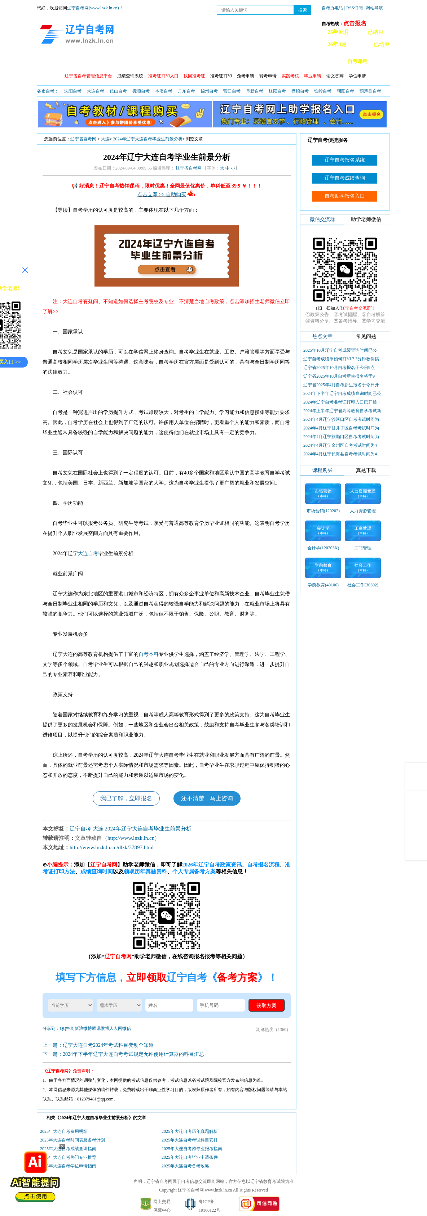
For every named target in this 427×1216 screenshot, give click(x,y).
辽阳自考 (277, 91)
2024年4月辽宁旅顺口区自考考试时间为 (341, 436)
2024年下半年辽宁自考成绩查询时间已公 (342, 393)
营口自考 (232, 91)
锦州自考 (209, 91)
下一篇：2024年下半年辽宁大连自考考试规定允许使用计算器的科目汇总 (123, 1054)
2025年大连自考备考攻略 (185, 1165)
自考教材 (326, 61)
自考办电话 (332, 7)
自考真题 (259, 61)
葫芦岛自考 (370, 91)
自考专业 (228, 61)
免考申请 (245, 75)
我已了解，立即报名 (126, 798)
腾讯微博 (100, 1028)
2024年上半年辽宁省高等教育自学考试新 (342, 410)
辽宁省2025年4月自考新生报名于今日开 (341, 384)
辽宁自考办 (292, 61)
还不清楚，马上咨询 (207, 798)
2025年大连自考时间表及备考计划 (72, 1140)
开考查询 (197, 61)
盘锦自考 (300, 91)
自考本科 (148, 654)
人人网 (115, 1028)
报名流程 (104, 61)
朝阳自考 (345, 91)
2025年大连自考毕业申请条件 (190, 1157)
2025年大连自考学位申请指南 (68, 1165)
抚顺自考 (141, 91)
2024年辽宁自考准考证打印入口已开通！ (342, 402)
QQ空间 (67, 1028)
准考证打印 (221, 75)
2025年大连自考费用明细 (64, 1131)
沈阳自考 (73, 91)
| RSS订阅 (353, 7)
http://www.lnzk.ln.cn (130, 838)
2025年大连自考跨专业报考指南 (192, 1148)
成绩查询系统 (130, 75)
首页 (47, 61)
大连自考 (95, 91)
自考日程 (166, 61)
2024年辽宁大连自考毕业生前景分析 (147, 138)
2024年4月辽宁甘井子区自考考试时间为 (341, 428)
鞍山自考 (118, 91)
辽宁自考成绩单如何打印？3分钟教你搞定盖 (344, 358)
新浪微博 (83, 1028)
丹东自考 (186, 91)
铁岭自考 (322, 91)
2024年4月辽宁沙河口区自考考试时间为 (341, 419)
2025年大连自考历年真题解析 (190, 1131)
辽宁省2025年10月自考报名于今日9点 (339, 367)
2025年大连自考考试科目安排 (190, 1140)
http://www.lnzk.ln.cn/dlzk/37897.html (112, 847)
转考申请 (268, 75)
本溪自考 (163, 91)
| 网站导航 (373, 7)
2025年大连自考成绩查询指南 (68, 1148)
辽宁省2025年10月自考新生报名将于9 (339, 376)
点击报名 (354, 23)
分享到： (51, 1028)
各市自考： (48, 91)
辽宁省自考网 (83, 138)
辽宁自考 (80, 829)
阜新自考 (254, 91)
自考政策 (73, 61)
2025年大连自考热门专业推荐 (68, 1157)
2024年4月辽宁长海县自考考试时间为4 (340, 453)
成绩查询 (135, 61)
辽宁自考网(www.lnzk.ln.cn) (93, 7)
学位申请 (357, 75)
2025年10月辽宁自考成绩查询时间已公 (340, 350)
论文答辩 (335, 75)
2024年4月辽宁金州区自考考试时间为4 (340, 445)
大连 (105, 138)
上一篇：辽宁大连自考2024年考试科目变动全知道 (98, 1045)
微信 (126, 1028)
